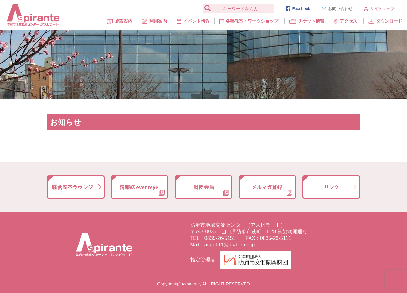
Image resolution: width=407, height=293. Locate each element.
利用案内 (154, 21)
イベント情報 (193, 21)
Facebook (298, 8)
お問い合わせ (337, 8)
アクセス (345, 21)
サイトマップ (379, 8)
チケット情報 (306, 21)
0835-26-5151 (220, 238)
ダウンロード (385, 21)
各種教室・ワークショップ (248, 21)
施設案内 (119, 21)
